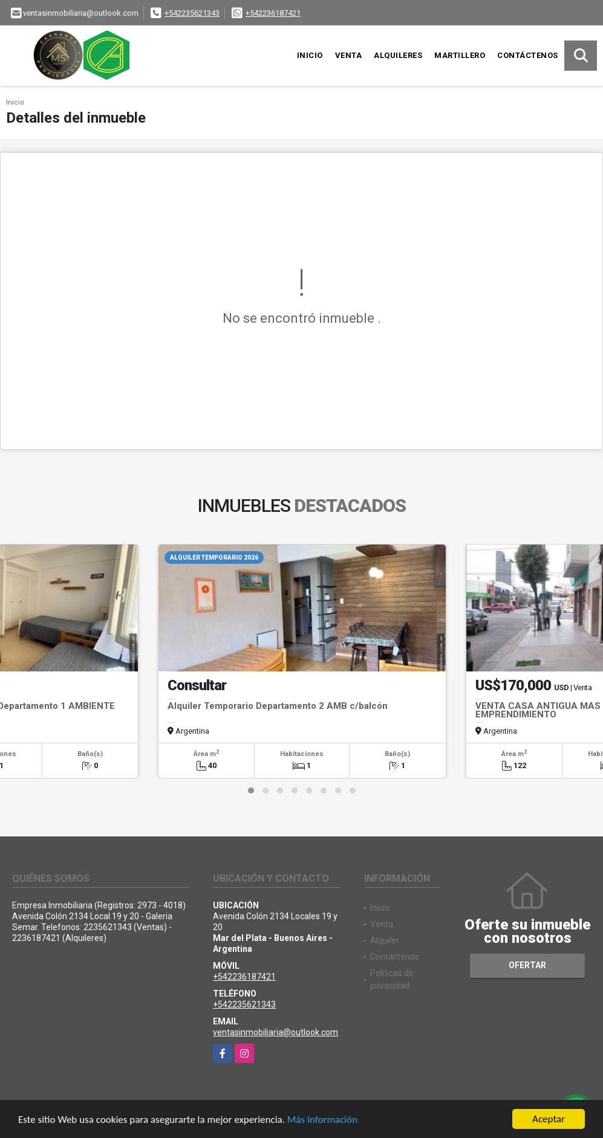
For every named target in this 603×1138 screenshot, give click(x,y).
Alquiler (384, 940)
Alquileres (398, 55)
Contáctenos (527, 55)
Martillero (459, 55)
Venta (348, 55)
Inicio (310, 55)
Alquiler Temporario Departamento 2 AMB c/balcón (278, 705)
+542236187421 (273, 13)
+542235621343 (192, 13)
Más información (322, 1119)
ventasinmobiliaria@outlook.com (275, 1032)
